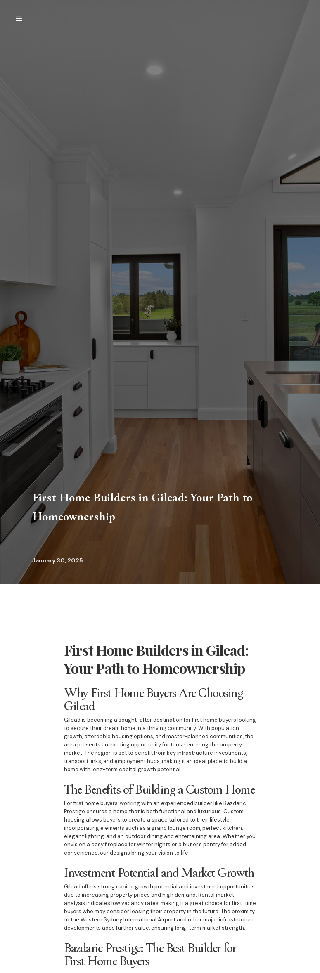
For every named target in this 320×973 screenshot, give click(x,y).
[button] (19, 19)
